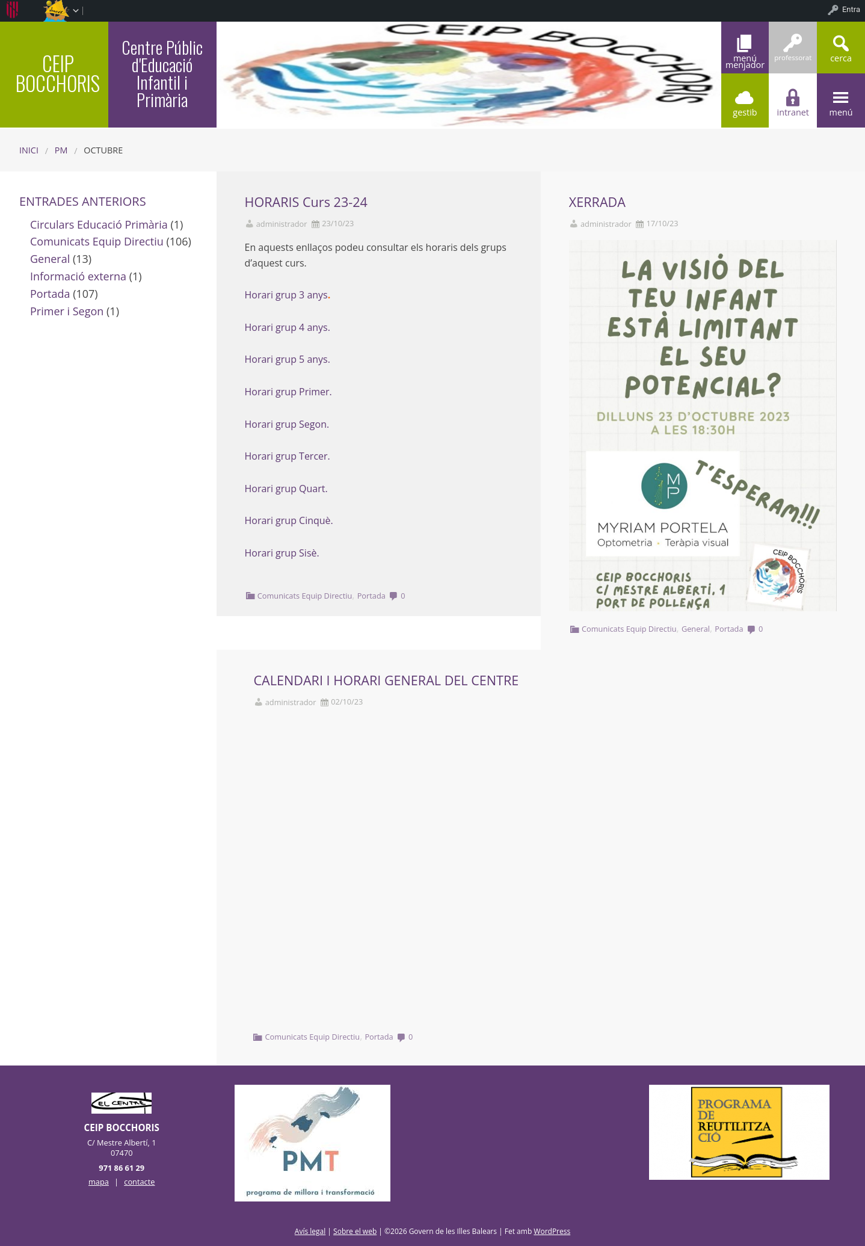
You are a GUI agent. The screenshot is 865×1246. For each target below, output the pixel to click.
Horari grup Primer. (288, 391)
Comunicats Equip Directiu (304, 595)
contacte (139, 1181)
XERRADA (597, 202)
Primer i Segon (66, 311)
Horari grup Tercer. (287, 456)
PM (61, 150)
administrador (281, 224)
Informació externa (78, 276)
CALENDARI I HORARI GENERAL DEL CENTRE (386, 680)
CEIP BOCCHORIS (58, 73)
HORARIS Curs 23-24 (306, 202)
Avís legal (310, 1231)
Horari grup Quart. (287, 488)
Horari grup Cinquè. (290, 520)
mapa (98, 1181)
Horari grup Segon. (288, 424)
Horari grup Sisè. (282, 553)
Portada (371, 595)
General (696, 628)
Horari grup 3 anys (286, 294)
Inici (28, 150)
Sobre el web (355, 1231)
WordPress (552, 1231)
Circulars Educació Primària (99, 224)
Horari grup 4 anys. (287, 327)
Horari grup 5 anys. (287, 359)
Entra (851, 9)
